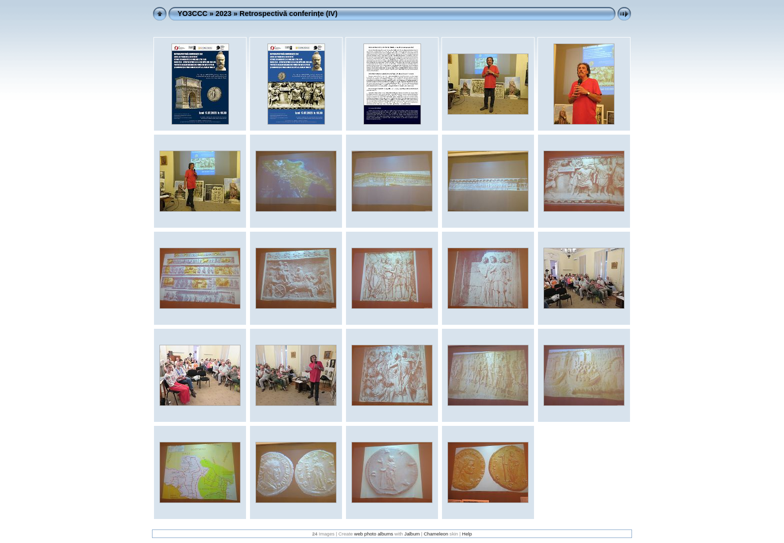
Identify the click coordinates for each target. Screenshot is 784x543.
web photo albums (373, 533)
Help (467, 533)
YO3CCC (193, 14)
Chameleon (436, 533)
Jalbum (412, 533)
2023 (224, 14)
